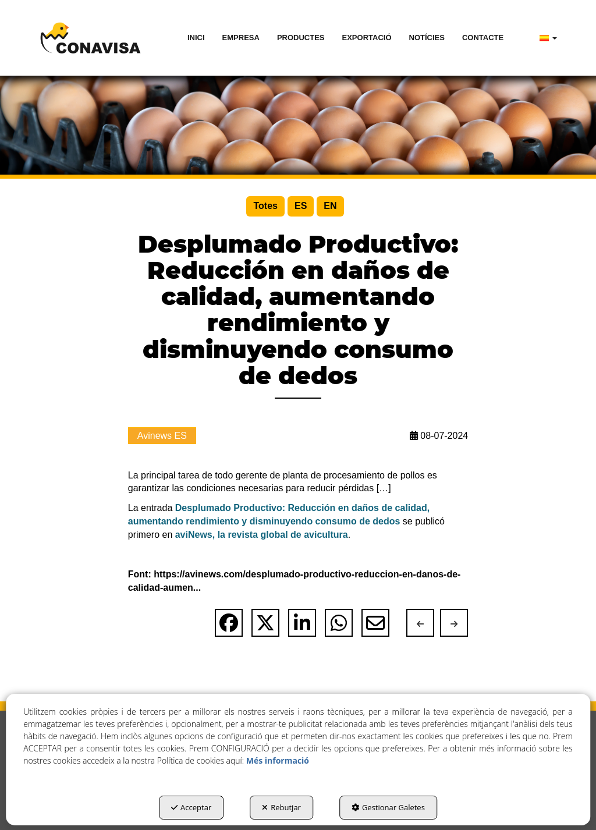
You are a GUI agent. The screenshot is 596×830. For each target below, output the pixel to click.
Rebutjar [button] (281, 807)
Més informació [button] (277, 760)
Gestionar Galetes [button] (388, 807)
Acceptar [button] (191, 807)
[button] (90, 38)
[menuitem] (196, 37)
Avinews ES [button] (162, 436)
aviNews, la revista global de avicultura (261, 535)
